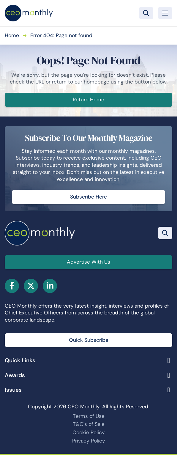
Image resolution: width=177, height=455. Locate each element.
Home (12, 35)
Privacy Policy (88, 440)
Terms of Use (89, 416)
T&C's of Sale (89, 424)
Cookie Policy (88, 432)
